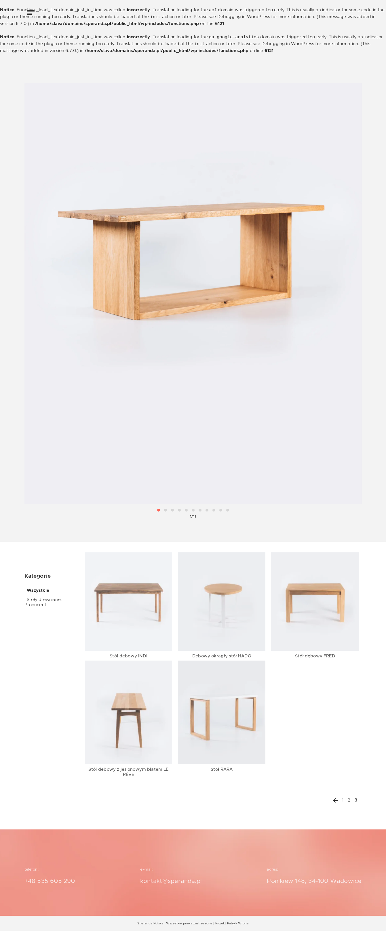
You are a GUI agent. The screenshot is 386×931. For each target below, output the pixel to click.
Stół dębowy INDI (128, 656)
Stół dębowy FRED (315, 656)
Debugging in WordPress (243, 17)
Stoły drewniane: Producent (43, 602)
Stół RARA (222, 769)
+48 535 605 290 (49, 881)
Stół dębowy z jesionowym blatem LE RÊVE (128, 772)
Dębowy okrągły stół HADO (221, 656)
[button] (158, 510)
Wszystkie (38, 590)
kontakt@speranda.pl (171, 881)
